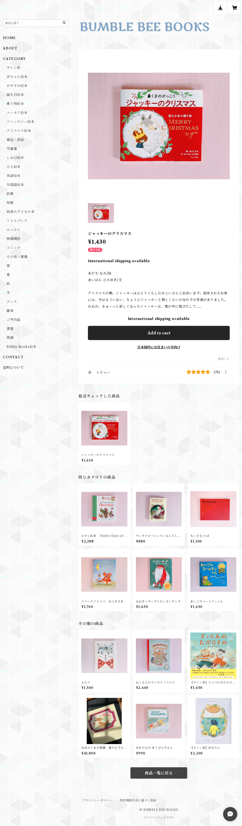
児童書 (12, 149)
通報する (224, 359)
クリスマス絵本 (19, 131)
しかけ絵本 (15, 158)
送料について (13, 367)
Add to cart (158, 333)
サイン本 (13, 68)
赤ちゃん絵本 (17, 77)
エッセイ (14, 230)
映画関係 (14, 239)
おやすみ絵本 (17, 86)
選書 (10, 329)
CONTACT (13, 357)
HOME (9, 38)
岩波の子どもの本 (21, 212)
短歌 (10, 203)
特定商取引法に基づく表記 (138, 800)
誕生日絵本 (15, 95)
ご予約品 (14, 320)
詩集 (10, 194)
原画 (10, 338)
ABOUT (10, 48)
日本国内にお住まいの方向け (158, 347)
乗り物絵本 (15, 104)
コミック (14, 248)
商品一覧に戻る (159, 773)
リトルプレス (17, 221)
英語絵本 (14, 176)
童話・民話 (15, 140)
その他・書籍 (17, 257)
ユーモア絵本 (17, 113)
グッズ (12, 302)
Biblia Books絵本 (21, 347)
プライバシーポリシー (97, 800)
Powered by (159, 817)
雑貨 (10, 311)
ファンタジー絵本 (20, 122)
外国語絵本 (15, 185)
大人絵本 (14, 167)
